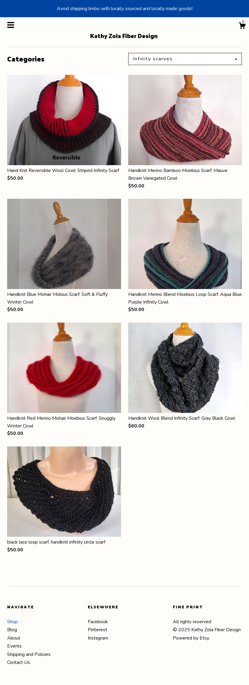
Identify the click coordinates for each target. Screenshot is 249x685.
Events (14, 646)
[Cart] (242, 26)
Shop (12, 621)
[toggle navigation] (10, 25)
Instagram (98, 638)
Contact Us (18, 662)
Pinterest (97, 629)
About (13, 638)
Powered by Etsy (191, 638)
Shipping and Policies (29, 654)
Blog (12, 629)
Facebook (98, 621)
